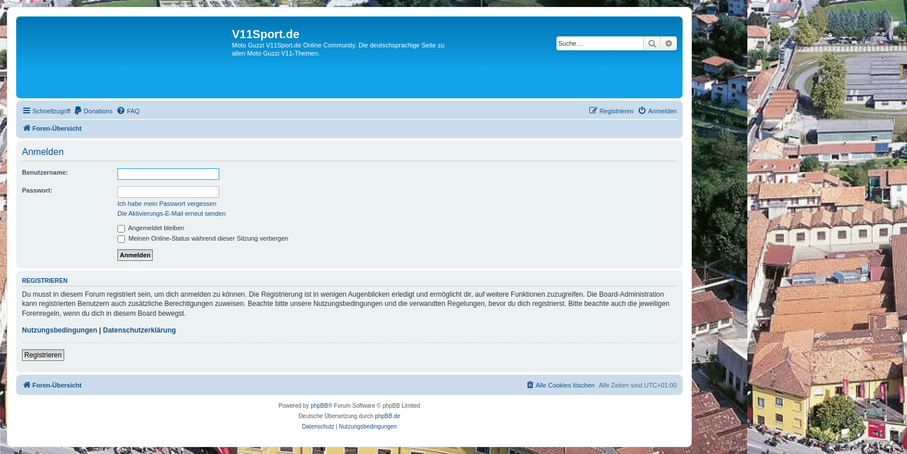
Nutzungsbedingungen (59, 330)
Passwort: (37, 190)
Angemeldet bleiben (151, 227)
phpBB (319, 406)
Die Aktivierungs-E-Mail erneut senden (171, 213)
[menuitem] (93, 111)
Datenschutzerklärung (139, 330)
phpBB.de (387, 416)
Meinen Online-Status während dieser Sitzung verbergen (202, 238)
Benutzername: (45, 172)
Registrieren (43, 355)
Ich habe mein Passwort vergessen (166, 203)
